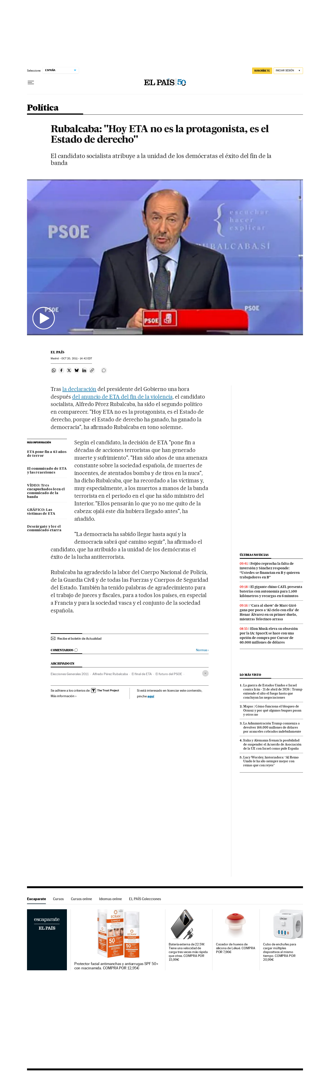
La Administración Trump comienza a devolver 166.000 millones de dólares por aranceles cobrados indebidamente (272, 727)
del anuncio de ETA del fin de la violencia (122, 396)
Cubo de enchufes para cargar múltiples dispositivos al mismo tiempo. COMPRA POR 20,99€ (279, 952)
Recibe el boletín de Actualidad (79, 638)
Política (43, 108)
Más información (64, 696)
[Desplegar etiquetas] (205, 673)
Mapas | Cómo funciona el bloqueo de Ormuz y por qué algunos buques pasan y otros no (272, 710)
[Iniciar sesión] (288, 71)
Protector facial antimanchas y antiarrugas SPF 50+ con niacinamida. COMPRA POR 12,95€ (116, 966)
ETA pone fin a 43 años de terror (46, 453)
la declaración (79, 389)
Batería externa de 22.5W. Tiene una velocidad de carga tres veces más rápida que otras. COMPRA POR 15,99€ (188, 952)
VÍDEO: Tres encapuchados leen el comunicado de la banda (46, 491)
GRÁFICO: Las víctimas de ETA (41, 511)
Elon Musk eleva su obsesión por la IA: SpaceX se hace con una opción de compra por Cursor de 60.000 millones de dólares (269, 635)
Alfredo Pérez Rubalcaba (110, 674)
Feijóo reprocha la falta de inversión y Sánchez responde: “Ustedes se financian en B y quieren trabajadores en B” (270, 570)
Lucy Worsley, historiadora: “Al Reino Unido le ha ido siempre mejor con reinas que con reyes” (271, 761)
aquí (150, 696)
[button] (165, 257)
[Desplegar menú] (31, 82)
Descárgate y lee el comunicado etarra (44, 528)
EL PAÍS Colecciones (145, 899)
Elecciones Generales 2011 (70, 674)
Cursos (58, 899)
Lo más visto (250, 675)
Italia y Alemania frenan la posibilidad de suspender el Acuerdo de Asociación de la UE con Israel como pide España (272, 744)
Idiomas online (110, 899)
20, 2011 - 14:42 (76, 358)
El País (57, 352)
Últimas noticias (254, 555)
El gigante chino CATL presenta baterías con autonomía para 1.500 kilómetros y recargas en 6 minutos (271, 591)
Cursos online (81, 899)
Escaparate (36, 899)
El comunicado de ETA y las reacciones (47, 470)
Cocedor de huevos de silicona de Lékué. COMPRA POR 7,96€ (235, 948)
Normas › (202, 650)
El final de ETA (142, 674)
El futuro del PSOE (169, 674)
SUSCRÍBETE (262, 70)
